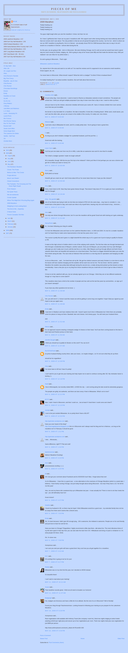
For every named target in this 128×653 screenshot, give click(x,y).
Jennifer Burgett (50, 340)
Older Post (121, 638)
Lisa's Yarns (49, 148)
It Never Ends (11, 212)
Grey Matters (8, 103)
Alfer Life (6, 68)
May (9, 164)
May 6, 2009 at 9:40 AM (54, 143)
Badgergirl (48, 598)
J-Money (6, 106)
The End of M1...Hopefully (15, 209)
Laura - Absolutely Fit (10, 113)
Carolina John (49, 95)
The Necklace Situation (14, 167)
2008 (7, 230)
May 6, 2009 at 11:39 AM (55, 291)
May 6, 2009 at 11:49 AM (55, 304)
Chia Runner (8, 83)
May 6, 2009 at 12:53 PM (55, 416)
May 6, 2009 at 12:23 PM (55, 405)
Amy (46, 186)
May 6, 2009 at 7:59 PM (54, 540)
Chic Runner (49, 296)
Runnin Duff (7, 126)
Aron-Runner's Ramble (11, 76)
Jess (46, 212)
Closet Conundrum (13, 181)
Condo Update (11, 197)
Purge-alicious (11, 175)
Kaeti (46, 384)
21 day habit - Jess (10, 66)
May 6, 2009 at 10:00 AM (55, 165)
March (10, 221)
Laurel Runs (7, 116)
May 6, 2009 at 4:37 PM (54, 500)
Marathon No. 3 (51, 84)
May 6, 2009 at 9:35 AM (54, 117)
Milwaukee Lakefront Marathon (50, 64)
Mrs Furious (7, 118)
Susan (47, 587)
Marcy (47, 170)
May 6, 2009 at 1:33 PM (54, 447)
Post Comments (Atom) (56, 642)
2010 (7, 150)
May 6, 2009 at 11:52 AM (55, 322)
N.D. (46, 556)
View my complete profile (20, 30)
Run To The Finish (9, 123)
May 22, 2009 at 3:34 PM (55, 631)
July (9, 158)
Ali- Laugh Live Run (10, 71)
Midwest (47, 122)
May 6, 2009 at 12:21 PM (55, 394)
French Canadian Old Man (15, 214)
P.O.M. (15, 21)
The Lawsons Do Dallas (11, 133)
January (10, 227)
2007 (7, 233)
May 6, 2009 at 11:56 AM (55, 335)
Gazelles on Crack (9, 96)
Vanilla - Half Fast (9, 136)
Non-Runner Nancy (10, 121)
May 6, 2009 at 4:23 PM (54, 458)
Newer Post (43, 638)
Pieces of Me (64, 9)
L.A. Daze (7, 111)
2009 (7, 153)
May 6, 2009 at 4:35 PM (54, 469)
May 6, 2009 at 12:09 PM (55, 361)
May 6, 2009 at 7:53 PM (54, 513)
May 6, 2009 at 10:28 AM (55, 194)
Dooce (6, 91)
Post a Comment (45, 635)
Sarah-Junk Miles (9, 128)
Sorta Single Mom (9, 131)
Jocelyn (47, 410)
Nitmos (47, 326)
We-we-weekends (13, 194)
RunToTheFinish (50, 351)
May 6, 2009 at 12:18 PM (55, 379)
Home (82, 638)
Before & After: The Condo (15, 172)
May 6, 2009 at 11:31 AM (55, 218)
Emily (47, 309)
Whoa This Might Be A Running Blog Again (20, 200)
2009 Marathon (12, 203)
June (9, 161)
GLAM (6, 98)
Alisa (46, 366)
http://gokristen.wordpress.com (55, 421)
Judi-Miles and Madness (11, 108)
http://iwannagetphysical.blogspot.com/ (57, 426)
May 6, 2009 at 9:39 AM (54, 128)
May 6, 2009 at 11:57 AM (55, 346)
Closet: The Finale (13, 169)
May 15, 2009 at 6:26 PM (55, 611)
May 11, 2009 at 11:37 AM (55, 593)
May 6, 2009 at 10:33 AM (55, 207)
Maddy (47, 567)
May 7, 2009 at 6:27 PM (54, 562)
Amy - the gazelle (50, 199)
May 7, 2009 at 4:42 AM (54, 551)
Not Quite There (12, 192)
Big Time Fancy (9, 78)
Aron (46, 463)
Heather (47, 505)
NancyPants (49, 223)
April (9, 218)
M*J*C (47, 399)
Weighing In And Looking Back (17, 206)
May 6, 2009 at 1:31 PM (54, 431)
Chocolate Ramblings (10, 88)
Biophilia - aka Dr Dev (11, 81)
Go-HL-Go (7, 101)
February (11, 224)
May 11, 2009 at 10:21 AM (55, 582)
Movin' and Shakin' (13, 178)
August (10, 155)
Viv (5, 138)
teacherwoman (49, 452)
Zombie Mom (8, 141)
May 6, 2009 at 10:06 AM (55, 181)
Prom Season (11, 189)
